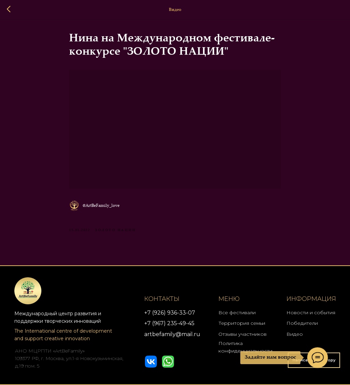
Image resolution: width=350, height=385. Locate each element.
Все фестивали (237, 312)
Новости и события (310, 312)
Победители (302, 323)
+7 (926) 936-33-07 (169, 312)
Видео (294, 334)
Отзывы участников (242, 334)
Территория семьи (241, 323)
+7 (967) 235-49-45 (169, 323)
